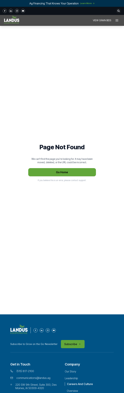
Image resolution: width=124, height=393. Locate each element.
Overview (72, 390)
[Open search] (118, 11)
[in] (11, 11)
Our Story (70, 371)
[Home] (11, 20)
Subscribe (72, 344)
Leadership (71, 378)
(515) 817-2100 (25, 371)
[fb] (5, 11)
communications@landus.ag (33, 378)
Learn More (87, 3)
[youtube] (23, 11)
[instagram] (17, 11)
